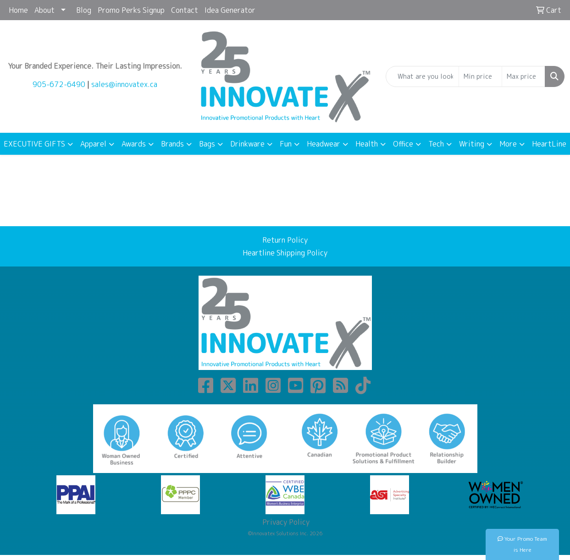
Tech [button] (436, 144)
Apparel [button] (93, 144)
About (44, 10)
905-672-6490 (59, 84)
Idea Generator (230, 10)
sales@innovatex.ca (124, 84)
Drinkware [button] (247, 144)
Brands (172, 144)
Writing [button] (471, 144)
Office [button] (403, 144)
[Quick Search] (422, 76)
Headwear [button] (323, 144)
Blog (83, 10)
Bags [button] (207, 144)
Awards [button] (134, 144)
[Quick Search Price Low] (480, 76)
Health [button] (366, 144)
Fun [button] (286, 144)
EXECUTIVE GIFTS (34, 144)
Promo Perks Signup (131, 10)
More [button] (508, 144)
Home (18, 10)
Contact (184, 10)
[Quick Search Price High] (523, 76)
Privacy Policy (285, 522)
